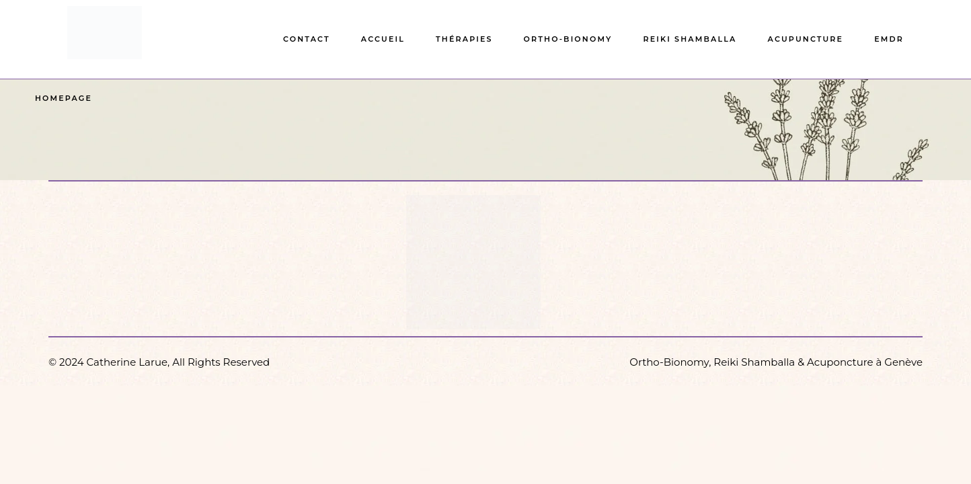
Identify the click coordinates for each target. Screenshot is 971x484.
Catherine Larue (127, 362)
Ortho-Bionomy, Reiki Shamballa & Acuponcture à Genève (776, 362)
